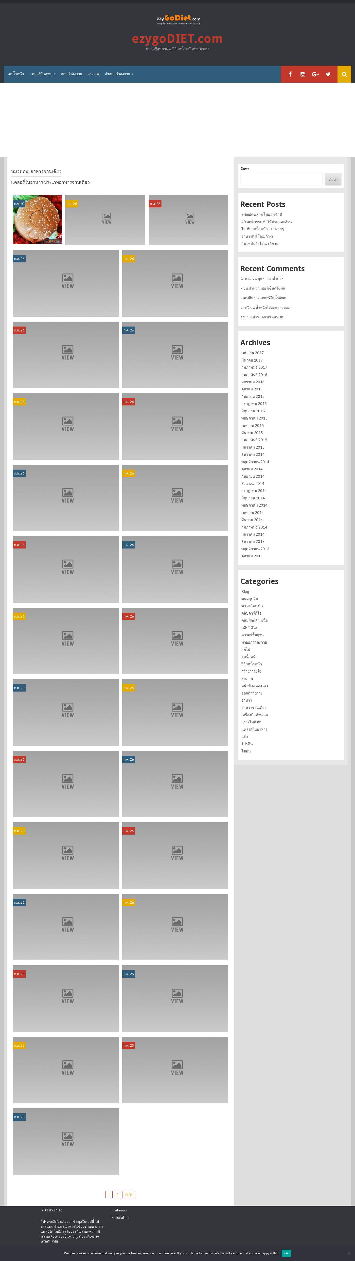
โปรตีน (247, 743)
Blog (245, 591)
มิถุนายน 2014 (253, 498)
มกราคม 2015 (253, 447)
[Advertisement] (177, 119)
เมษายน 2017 (252, 352)
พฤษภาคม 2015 (254, 418)
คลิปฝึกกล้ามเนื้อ (254, 620)
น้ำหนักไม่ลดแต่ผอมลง (273, 307)
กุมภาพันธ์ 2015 (254, 440)
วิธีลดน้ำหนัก (251, 664)
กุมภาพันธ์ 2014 (254, 527)
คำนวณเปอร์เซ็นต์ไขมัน (267, 288)
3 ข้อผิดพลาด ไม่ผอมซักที (261, 214)
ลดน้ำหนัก (16, 74)
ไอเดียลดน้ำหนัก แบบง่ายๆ (262, 229)
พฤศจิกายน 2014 (255, 461)
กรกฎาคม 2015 (254, 403)
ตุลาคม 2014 (252, 469)
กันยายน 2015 (253, 396)
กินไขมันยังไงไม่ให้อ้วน (259, 243)
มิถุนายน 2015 (253, 411)
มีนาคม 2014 (252, 519)
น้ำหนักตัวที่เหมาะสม (268, 317)
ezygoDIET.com (177, 39)
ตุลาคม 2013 (252, 556)
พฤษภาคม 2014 (254, 505)
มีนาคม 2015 (252, 432)
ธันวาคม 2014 (253, 454)
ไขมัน (246, 751)
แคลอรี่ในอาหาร (42, 74)
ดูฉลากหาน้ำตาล (271, 278)
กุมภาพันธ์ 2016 (254, 374)
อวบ (243, 317)
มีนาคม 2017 (252, 360)
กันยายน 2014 (253, 476)
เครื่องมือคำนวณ (254, 715)
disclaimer (122, 1217)
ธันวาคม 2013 (253, 541)
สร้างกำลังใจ (251, 671)
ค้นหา (244, 169)
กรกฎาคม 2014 (254, 490)
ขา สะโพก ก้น (252, 605)
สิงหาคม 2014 (252, 483)
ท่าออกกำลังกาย (117, 74)
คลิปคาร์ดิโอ (251, 613)
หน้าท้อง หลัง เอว (254, 685)
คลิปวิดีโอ (249, 627)
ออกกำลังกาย (71, 74)
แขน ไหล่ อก (251, 722)
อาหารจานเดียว (253, 707)
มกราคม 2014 (253, 534)
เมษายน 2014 (252, 512)
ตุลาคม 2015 (252, 389)
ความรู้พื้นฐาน (252, 635)
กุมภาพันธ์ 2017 (254, 367)
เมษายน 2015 (252, 425)
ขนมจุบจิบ (249, 598)
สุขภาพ (93, 74)
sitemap (120, 1210)
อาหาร (246, 700)
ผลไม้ (245, 649)
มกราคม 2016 (253, 382)
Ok (286, 1253)
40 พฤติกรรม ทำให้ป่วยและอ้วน (266, 221)
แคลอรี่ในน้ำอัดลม (273, 298)
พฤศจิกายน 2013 (255, 549)
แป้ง (244, 736)
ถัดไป (129, 1194)
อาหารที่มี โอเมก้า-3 (257, 236)
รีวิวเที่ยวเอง (53, 1210)
